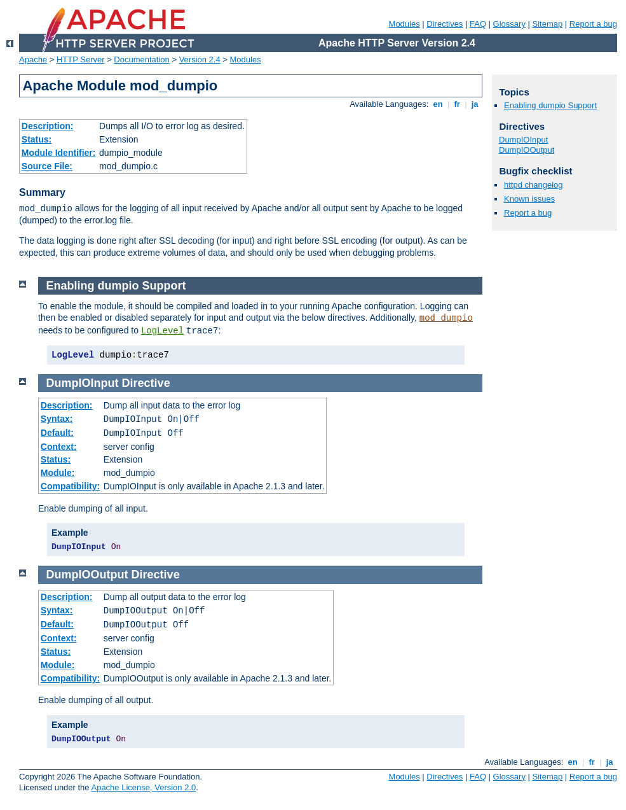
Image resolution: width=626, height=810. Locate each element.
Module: (58, 473)
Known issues (529, 199)
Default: (57, 433)
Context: (59, 447)
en (438, 104)
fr (457, 104)
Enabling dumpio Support (116, 285)
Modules (404, 24)
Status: (36, 139)
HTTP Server (81, 59)
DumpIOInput (82, 383)
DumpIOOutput (87, 574)
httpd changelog (533, 185)
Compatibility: (70, 486)
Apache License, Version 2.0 (143, 787)
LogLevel (162, 331)
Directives (444, 24)
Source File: (47, 166)
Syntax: (57, 419)
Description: (48, 126)
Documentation (141, 59)
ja (474, 104)
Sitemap (548, 24)
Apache (33, 59)
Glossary (509, 24)
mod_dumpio (446, 318)
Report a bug (593, 24)
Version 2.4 (200, 59)
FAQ (478, 24)
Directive (146, 383)
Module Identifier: (59, 153)
